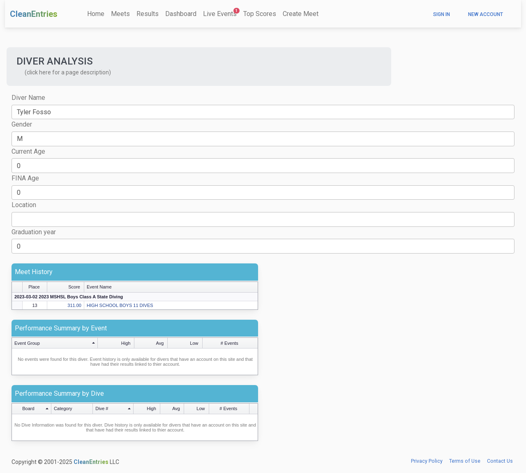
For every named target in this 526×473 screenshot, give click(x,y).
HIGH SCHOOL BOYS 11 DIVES (120, 305)
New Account (485, 14)
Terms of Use (464, 461)
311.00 (74, 305)
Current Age (28, 151)
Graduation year (34, 232)
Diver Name (28, 98)
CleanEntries (34, 14)
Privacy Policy (427, 461)
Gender (22, 124)
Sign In (441, 14)
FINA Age (25, 178)
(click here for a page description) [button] (68, 72)
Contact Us (500, 461)
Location (24, 205)
